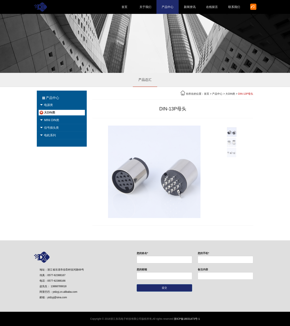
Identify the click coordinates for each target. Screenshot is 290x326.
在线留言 (212, 7)
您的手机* (203, 253)
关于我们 (145, 7)
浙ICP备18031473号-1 (187, 318)
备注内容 (203, 269)
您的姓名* (142, 253)
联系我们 (234, 7)
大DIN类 (47, 112)
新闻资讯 (190, 7)
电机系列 (48, 135)
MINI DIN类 (49, 120)
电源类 (46, 105)
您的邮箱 (142, 269)
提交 (164, 287)
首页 (124, 7)
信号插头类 (49, 128)
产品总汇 (145, 80)
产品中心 (167, 7)
